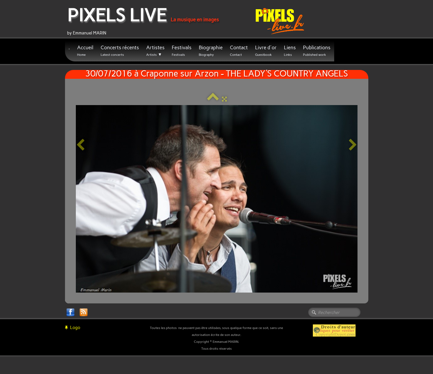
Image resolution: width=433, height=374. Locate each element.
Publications (317, 51)
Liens (290, 51)
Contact (239, 51)
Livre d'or (266, 51)
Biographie (211, 51)
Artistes (155, 51)
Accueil (85, 51)
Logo (72, 327)
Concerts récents (119, 51)
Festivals (181, 51)
